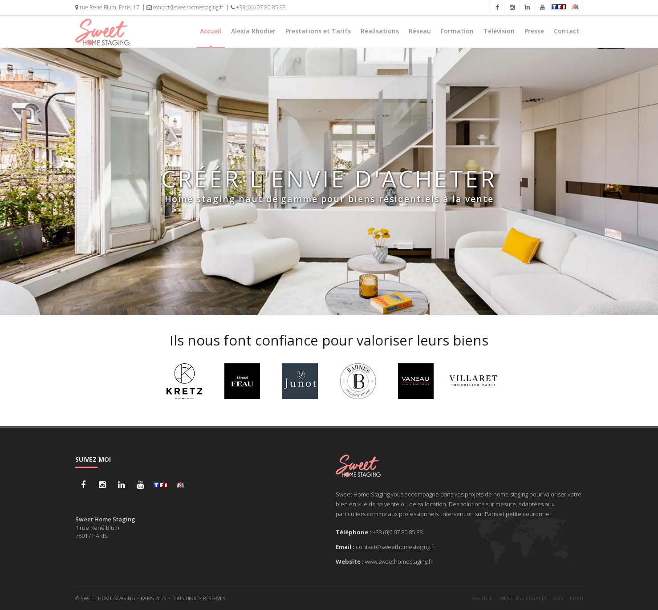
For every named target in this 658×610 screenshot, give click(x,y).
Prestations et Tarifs (318, 31)
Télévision (499, 31)
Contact (566, 31)
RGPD (576, 598)
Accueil (210, 31)
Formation (457, 31)
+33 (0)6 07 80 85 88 (258, 7)
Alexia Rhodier (253, 31)
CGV (559, 598)
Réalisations (380, 31)
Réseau (420, 31)
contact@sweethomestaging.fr (184, 7)
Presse (534, 31)
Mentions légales (523, 598)
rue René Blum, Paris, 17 (107, 7)
